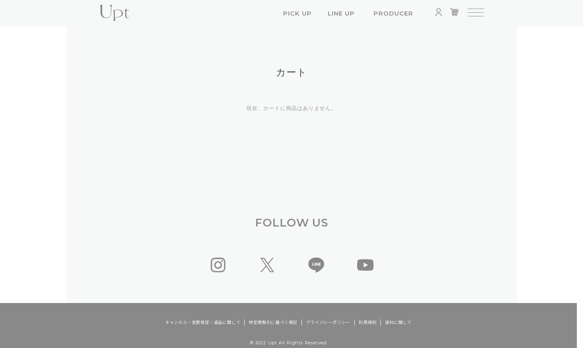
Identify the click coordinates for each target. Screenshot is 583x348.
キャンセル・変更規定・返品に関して (203, 322)
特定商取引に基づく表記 (273, 322)
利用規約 (367, 322)
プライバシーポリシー (328, 322)
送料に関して (398, 322)
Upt (114, 13)
